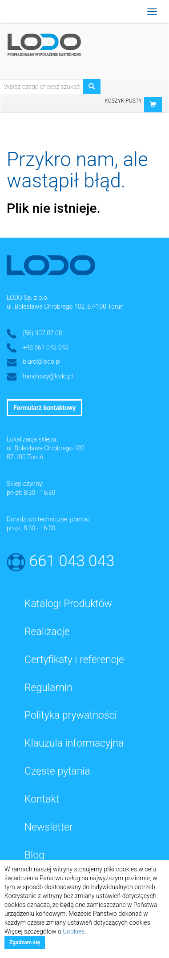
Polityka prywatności (70, 715)
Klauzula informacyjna (74, 743)
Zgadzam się (24, 942)
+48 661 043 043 (45, 347)
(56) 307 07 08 (42, 333)
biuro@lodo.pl (41, 361)
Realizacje (47, 632)
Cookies (73, 931)
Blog (34, 855)
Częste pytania (57, 771)
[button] (153, 104)
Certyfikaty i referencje (74, 660)
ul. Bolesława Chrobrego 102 (45, 448)
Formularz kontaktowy (44, 407)
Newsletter (48, 827)
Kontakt (41, 799)
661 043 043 (72, 561)
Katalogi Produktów (68, 604)
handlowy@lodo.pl (48, 376)
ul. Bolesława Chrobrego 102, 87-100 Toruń (65, 306)
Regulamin (48, 688)
